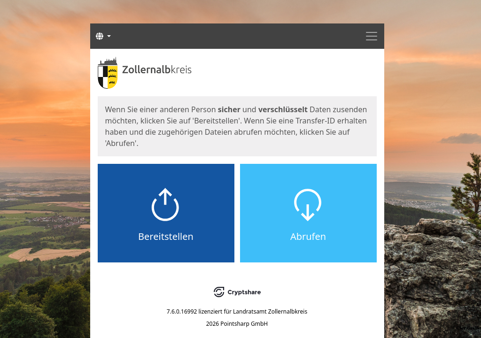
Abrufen (308, 236)
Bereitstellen (166, 236)
